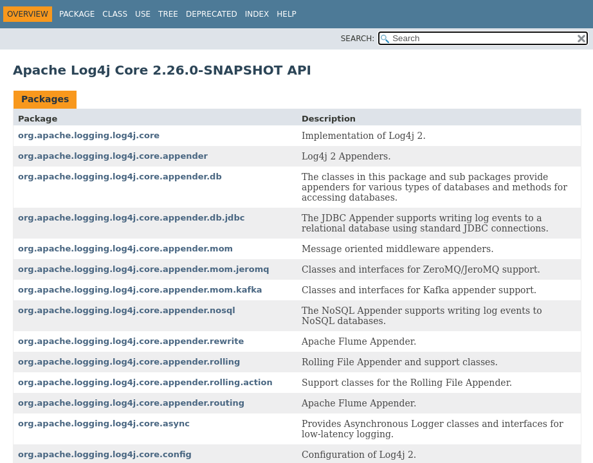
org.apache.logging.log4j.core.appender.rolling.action (145, 382)
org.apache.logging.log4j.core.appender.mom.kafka (140, 290)
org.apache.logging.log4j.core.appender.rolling (129, 362)
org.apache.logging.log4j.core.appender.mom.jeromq (143, 269)
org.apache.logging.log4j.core (89, 135)
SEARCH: (358, 38)
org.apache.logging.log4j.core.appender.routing (131, 403)
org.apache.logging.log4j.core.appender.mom (125, 248)
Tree (168, 14)
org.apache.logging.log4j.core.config (105, 454)
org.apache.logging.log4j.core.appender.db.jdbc (131, 217)
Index (257, 14)
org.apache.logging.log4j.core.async (104, 423)
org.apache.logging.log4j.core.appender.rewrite (131, 341)
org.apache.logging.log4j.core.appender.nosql (126, 310)
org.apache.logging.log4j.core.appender (113, 156)
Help (286, 14)
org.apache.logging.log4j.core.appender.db (120, 176)
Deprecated (211, 14)
